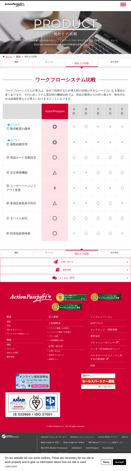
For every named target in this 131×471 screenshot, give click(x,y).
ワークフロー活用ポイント (18, 347)
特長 (9, 339)
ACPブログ (95, 335)
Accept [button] (120, 461)
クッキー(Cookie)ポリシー (103, 363)
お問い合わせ (64, 263)
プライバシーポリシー (101, 356)
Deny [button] (107, 461)
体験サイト (53, 376)
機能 (18, 56)
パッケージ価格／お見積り (60, 346)
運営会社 (93, 349)
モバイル (49, 63)
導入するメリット (14, 343)
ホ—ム (8, 56)
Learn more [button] (12, 465)
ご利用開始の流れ (56, 354)
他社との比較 (82, 63)
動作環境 (114, 63)
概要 (7, 328)
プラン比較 (53, 350)
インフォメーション (99, 328)
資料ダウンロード (56, 371)
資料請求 (64, 273)
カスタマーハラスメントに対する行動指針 (105, 372)
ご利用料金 (53, 335)
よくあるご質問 (64, 283)
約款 (91, 380)
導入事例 (51, 328)
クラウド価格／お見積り (59, 342)
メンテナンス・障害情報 (102, 342)
